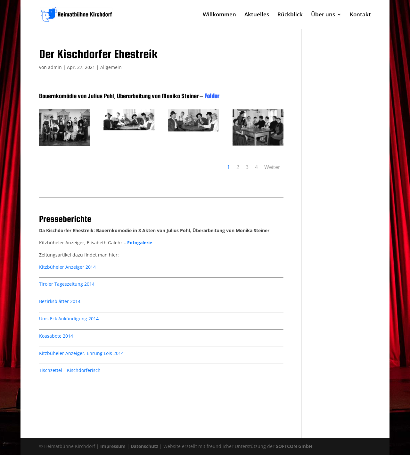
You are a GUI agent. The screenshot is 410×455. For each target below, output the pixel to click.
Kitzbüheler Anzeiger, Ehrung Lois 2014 (81, 353)
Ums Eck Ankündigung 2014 (69, 319)
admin (55, 67)
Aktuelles (256, 15)
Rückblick (290, 15)
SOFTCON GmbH (294, 446)
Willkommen (219, 15)
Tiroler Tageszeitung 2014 (66, 284)
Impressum (113, 446)
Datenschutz (144, 446)
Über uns (323, 15)
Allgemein (111, 67)
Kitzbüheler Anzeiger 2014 (67, 267)
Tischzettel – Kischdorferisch (70, 370)
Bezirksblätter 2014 (59, 301)
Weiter (272, 167)
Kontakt (360, 15)
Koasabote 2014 (56, 336)
